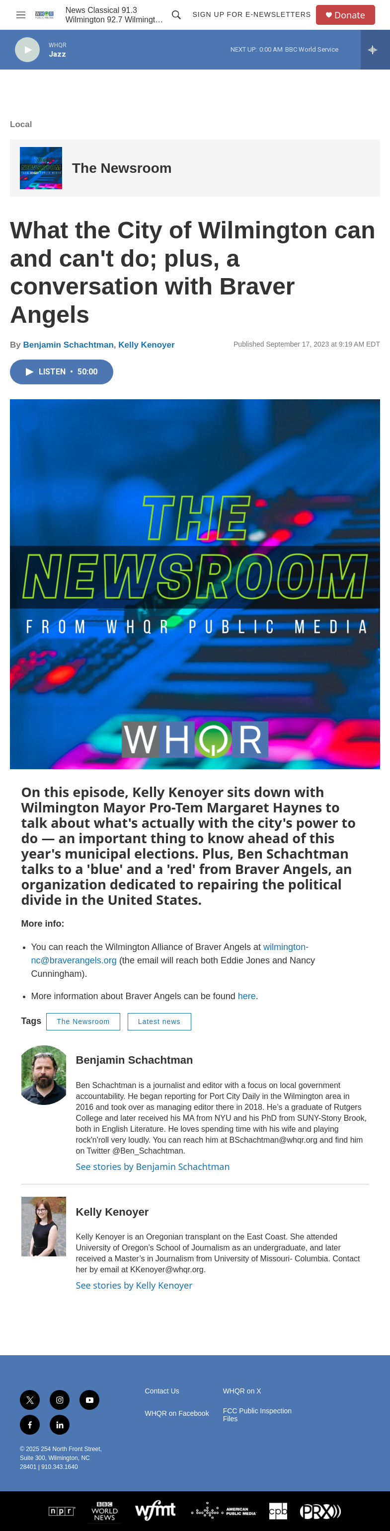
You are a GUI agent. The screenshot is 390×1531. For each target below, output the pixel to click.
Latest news (159, 1021)
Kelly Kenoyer (146, 345)
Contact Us (162, 1391)
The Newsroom (122, 168)
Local (21, 124)
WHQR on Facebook (177, 1413)
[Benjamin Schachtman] (43, 1075)
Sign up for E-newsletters (251, 14)
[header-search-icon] (176, 14)
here (247, 996)
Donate (349, 15)
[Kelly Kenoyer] (43, 1226)
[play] (27, 50)
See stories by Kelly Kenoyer (134, 1285)
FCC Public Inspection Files (257, 1415)
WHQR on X (242, 1391)
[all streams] (375, 50)
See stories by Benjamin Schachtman (153, 1166)
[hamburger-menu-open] (21, 15)
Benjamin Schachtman (68, 345)
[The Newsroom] (41, 168)
